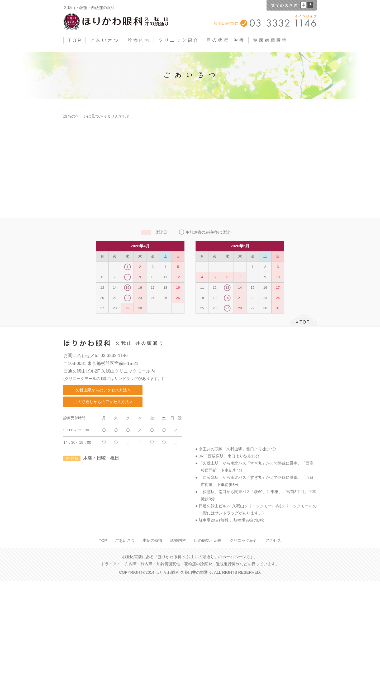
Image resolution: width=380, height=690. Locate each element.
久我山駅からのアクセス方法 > (102, 390)
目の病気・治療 (208, 540)
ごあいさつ (125, 540)
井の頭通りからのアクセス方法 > (103, 401)
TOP (103, 540)
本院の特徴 (152, 540)
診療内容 (178, 540)
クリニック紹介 (243, 540)
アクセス (273, 540)
